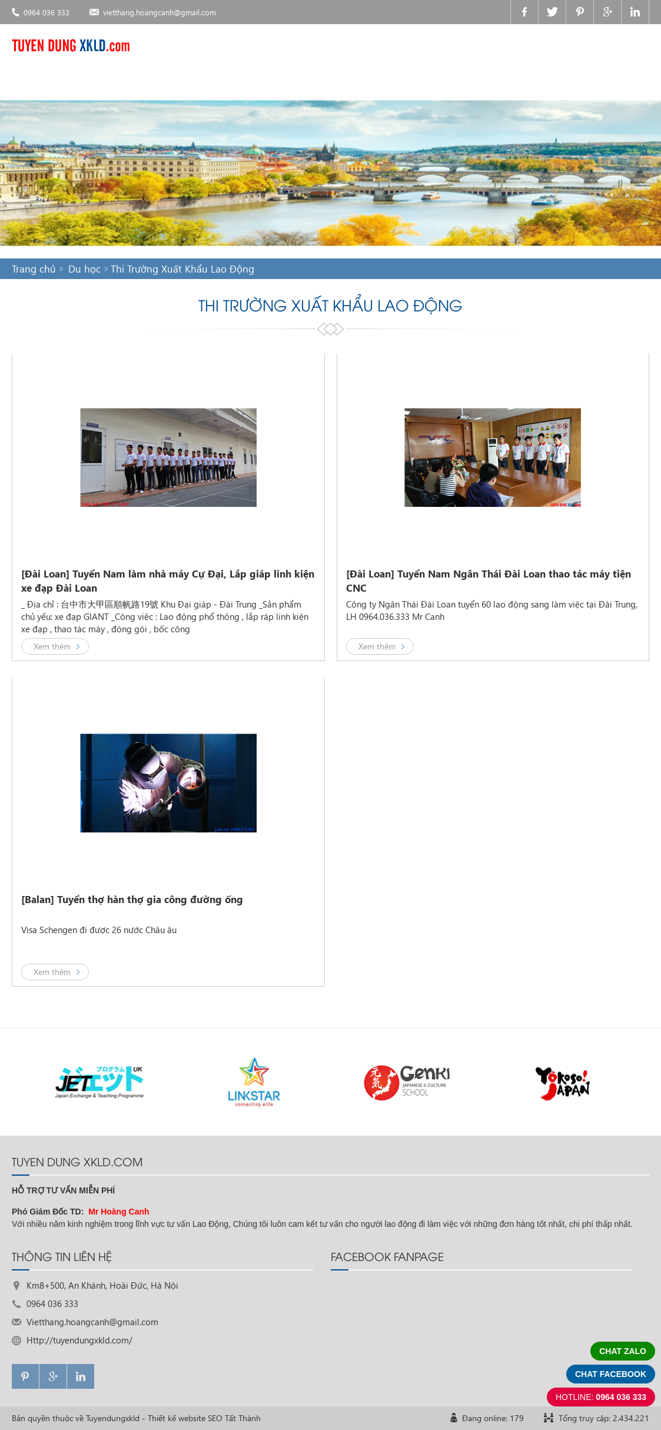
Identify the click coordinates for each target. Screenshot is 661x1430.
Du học (84, 269)
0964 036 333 (46, 12)
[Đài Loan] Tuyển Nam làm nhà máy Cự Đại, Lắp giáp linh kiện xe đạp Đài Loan (167, 581)
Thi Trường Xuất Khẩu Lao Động (182, 269)
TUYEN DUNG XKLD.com (77, 1161)
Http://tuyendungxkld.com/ (79, 1340)
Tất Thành (243, 1418)
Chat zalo (622, 1351)
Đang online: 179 (493, 1418)
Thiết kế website (176, 1418)
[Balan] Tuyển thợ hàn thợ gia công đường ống (132, 899)
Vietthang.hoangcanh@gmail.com (92, 1322)
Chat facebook (610, 1374)
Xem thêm (52, 646)
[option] (100, 1082)
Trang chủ (34, 269)
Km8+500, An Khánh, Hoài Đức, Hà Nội (102, 1285)
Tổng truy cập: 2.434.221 (604, 1418)
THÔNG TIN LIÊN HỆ (62, 1255)
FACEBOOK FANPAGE (387, 1255)
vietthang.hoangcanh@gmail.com (159, 12)
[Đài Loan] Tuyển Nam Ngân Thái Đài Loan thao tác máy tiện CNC (488, 581)
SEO (215, 1418)
